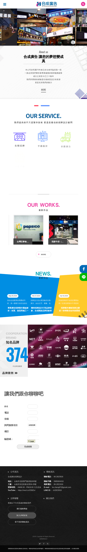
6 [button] (4, 22)
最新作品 (43, 210)
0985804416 (59, 481)
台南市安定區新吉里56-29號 (25, 484)
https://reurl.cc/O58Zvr (26, 490)
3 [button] (4, 13)
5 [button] (4, 19)
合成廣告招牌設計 (15, 477)
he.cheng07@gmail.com (61, 487)
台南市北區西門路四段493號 (25, 481)
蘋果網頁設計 (43, 539)
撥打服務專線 (22, 509)
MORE (43, 89)
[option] (43, 27)
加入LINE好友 (22, 515)
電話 (6, 413)
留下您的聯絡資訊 (22, 522)
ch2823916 (57, 490)
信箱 (6, 419)
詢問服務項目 (11, 425)
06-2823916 (58, 477)
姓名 (6, 406)
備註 (6, 431)
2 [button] (4, 11)
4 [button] (4, 16)
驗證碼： (8, 439)
